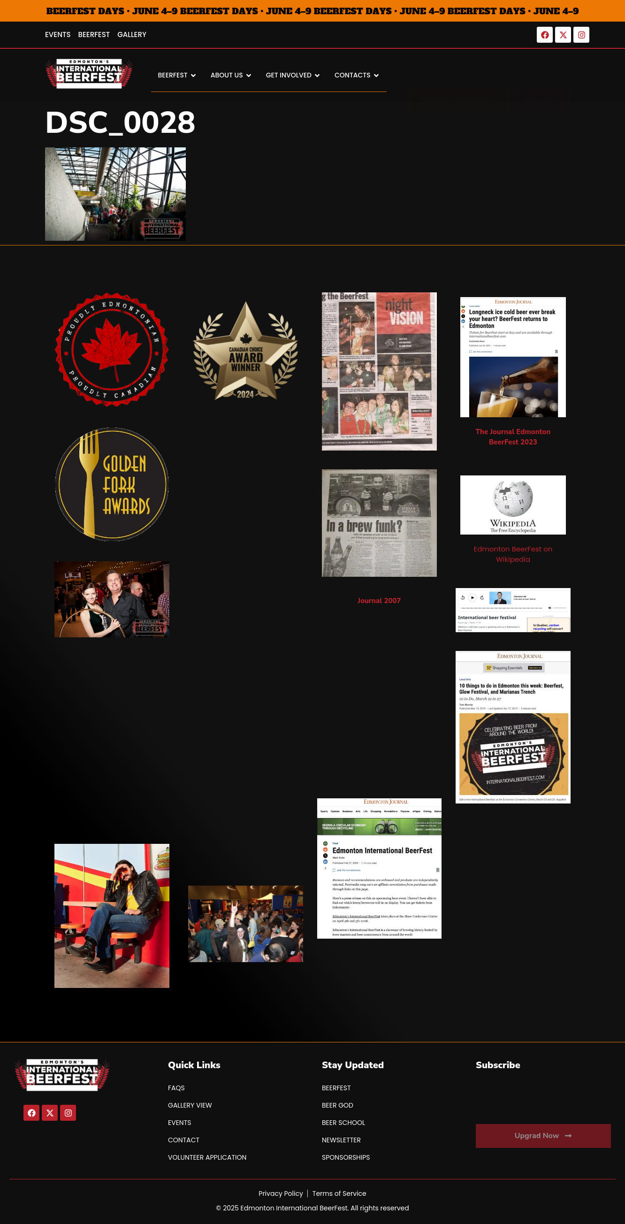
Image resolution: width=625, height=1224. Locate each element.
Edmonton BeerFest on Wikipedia (513, 554)
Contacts (357, 76)
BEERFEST (177, 76)
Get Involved (293, 76)
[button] (541, 75)
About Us (231, 76)
